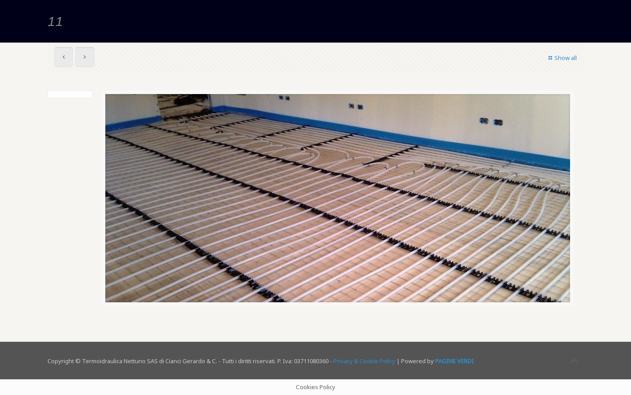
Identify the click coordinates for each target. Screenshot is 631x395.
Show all (561, 58)
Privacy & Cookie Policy (364, 361)
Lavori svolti (543, 19)
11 (580, 19)
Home (500, 19)
